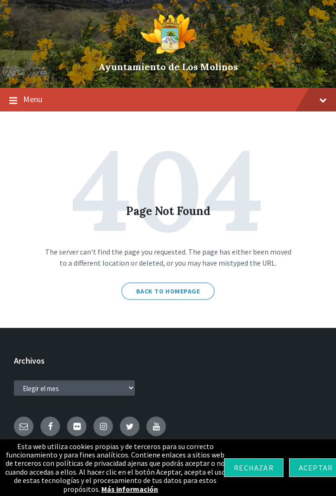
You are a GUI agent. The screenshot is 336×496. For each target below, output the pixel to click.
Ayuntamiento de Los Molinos (168, 66)
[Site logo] (168, 51)
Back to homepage (168, 291)
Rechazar (254, 467)
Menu (168, 100)
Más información (129, 489)
